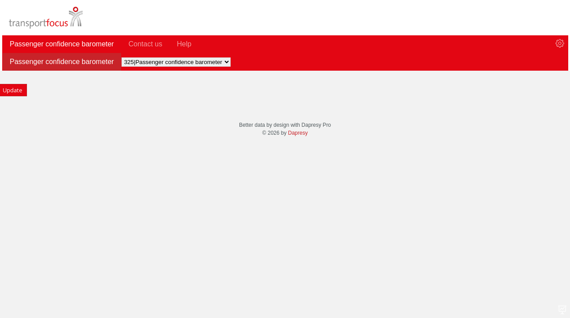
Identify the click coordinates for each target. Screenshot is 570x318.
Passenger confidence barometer (62, 61)
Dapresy (298, 133)
